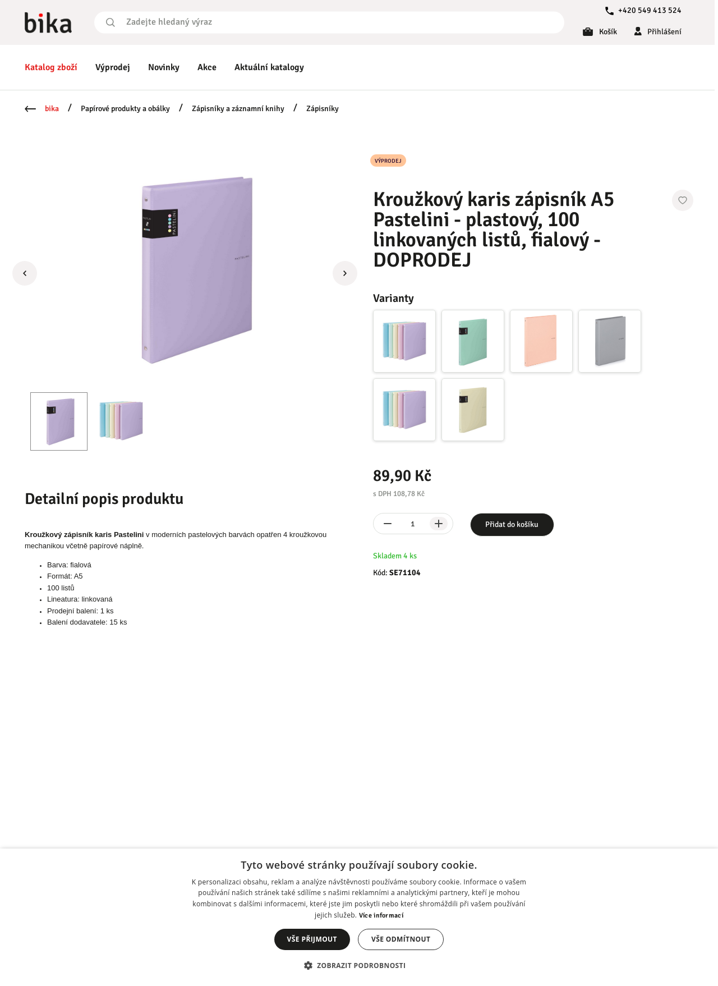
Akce (207, 67)
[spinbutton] (413, 523)
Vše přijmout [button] (312, 939)
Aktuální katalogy (269, 67)
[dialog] (359, 917)
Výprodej (112, 67)
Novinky (164, 67)
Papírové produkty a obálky (125, 108)
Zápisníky (322, 108)
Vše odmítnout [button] (400, 939)
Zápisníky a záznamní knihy (238, 108)
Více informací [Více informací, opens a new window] (381, 915)
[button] (359, 966)
